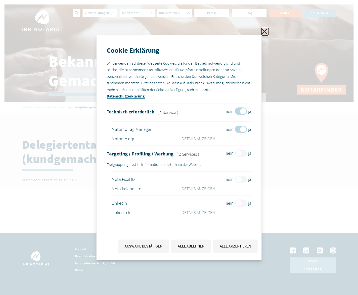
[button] (216, 139)
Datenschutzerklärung (126, 96)
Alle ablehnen (191, 246)
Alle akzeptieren (235, 246)
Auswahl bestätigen (143, 246)
